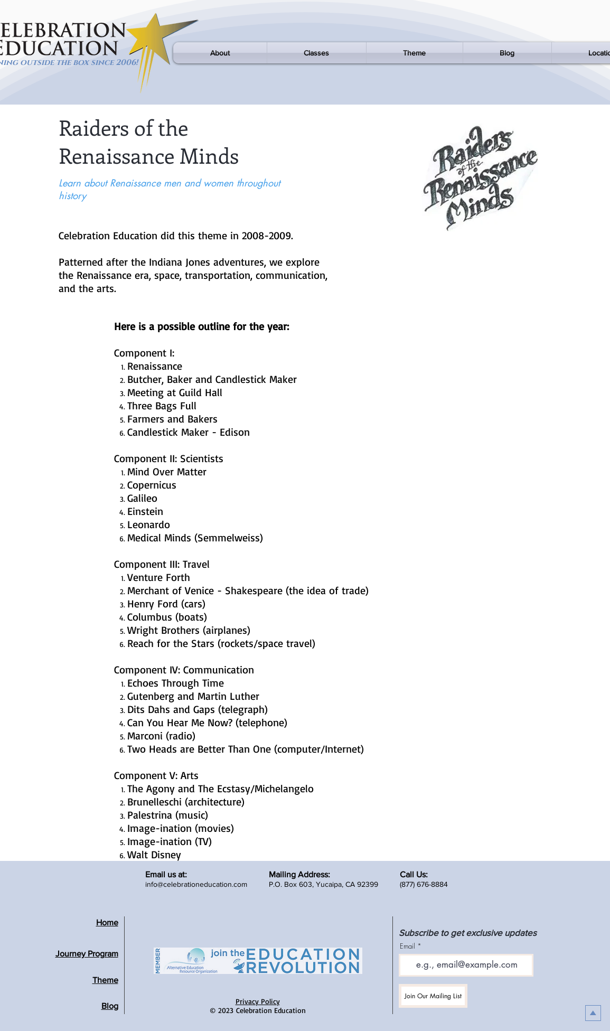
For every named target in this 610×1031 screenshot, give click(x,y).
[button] (220, 52)
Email (407, 946)
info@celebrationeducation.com (196, 884)
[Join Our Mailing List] (433, 996)
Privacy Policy (258, 1001)
